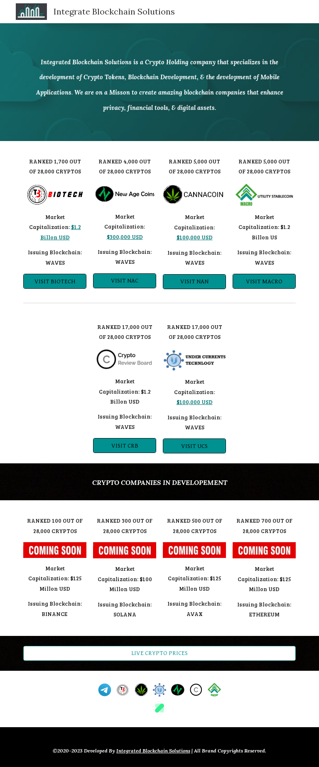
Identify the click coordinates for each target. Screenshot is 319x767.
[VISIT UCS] (194, 445)
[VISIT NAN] (194, 281)
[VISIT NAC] (124, 280)
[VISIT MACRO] (264, 281)
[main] (159, 82)
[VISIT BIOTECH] (55, 281)
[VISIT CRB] (124, 445)
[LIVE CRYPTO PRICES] (159, 652)
